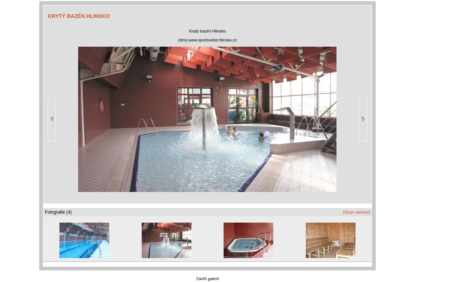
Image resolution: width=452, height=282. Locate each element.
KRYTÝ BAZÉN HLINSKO (79, 16)
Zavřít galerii (207, 278)
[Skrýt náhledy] (356, 212)
